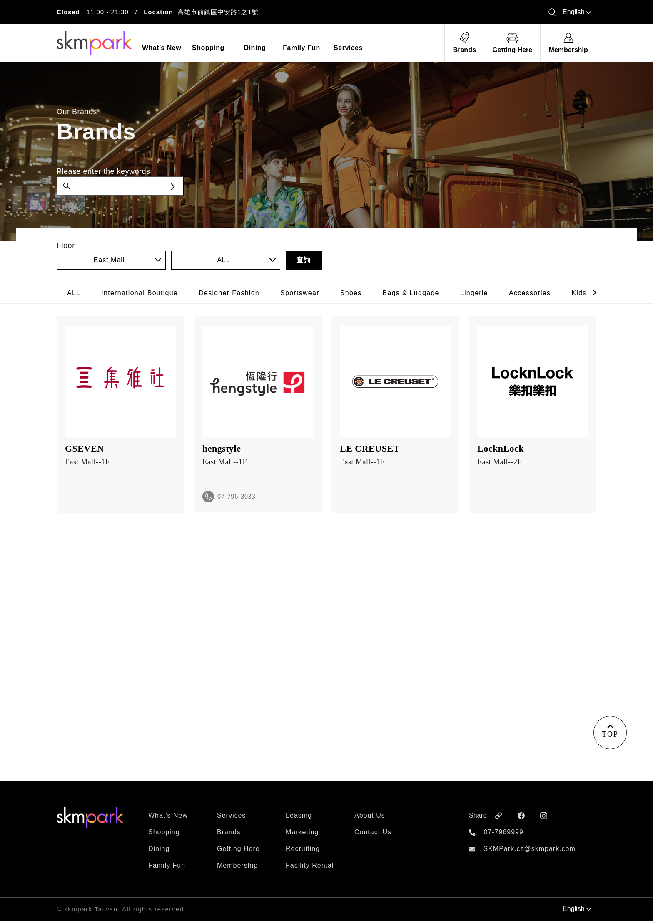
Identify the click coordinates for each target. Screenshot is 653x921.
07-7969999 (503, 832)
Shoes (351, 292)
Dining (158, 849)
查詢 (303, 260)
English (577, 11)
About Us (369, 815)
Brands (229, 832)
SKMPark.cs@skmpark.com (529, 849)
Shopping (164, 832)
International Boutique (139, 292)
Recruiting (303, 849)
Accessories (530, 292)
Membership (237, 865)
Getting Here (238, 849)
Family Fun (166, 865)
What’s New (168, 815)
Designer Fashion (229, 292)
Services (231, 815)
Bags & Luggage (411, 292)
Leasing (299, 815)
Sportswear (299, 292)
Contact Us (372, 832)
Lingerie (474, 292)
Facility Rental (310, 865)
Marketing (302, 832)
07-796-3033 (236, 496)
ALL (73, 292)
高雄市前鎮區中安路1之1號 (218, 11)
